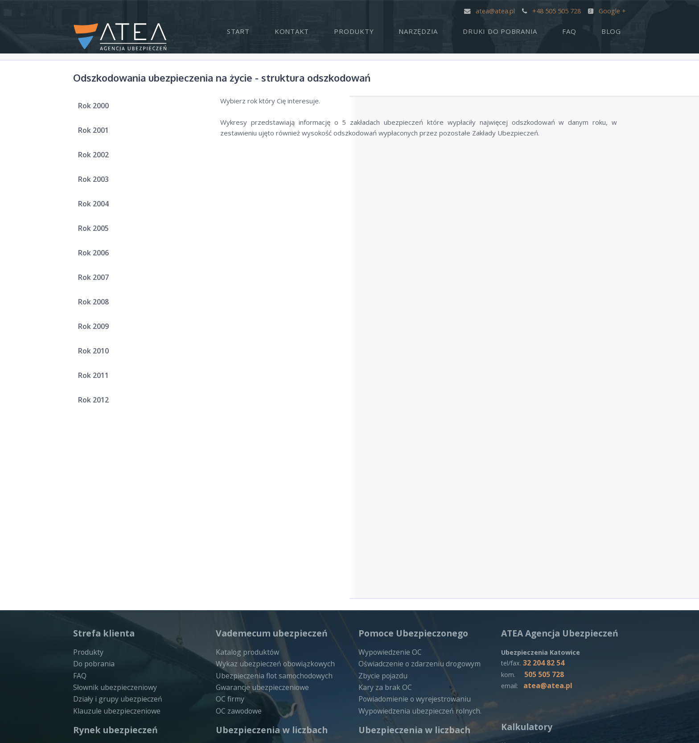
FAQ (584, 29)
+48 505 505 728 (551, 10)
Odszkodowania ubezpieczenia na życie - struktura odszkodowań (261, 77)
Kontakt (346, 29)
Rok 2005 (97, 230)
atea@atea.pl (490, 10)
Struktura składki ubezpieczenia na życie (276, 584)
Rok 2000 (97, 108)
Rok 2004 (97, 206)
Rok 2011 (97, 378)
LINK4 (82, 691)
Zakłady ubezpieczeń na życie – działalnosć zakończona (121, 607)
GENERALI (517, 632)
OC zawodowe (238, 523)
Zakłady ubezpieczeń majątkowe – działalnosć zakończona (126, 627)
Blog (616, 29)
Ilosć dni (513, 594)
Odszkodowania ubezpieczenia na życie (418, 561)
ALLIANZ (371, 671)
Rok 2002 (97, 157)
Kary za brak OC (383, 501)
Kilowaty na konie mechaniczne (548, 583)
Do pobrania (92, 478)
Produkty (398, 29)
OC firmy (229, 512)
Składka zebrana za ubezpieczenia (268, 572)
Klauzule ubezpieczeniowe (113, 523)
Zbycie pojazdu (381, 490)
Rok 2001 (97, 132)
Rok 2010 (97, 353)
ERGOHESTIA (522, 643)
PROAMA (372, 682)
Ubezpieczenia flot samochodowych (271, 490)
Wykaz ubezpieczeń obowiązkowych (271, 478)
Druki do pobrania (525, 29)
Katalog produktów (245, 467)
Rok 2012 (97, 402)
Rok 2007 (97, 279)
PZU (79, 669)
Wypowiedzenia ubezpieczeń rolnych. (415, 523)
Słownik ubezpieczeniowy (112, 501)
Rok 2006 (97, 255)
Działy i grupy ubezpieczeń (114, 512)
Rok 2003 (97, 181)
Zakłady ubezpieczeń (248, 561)
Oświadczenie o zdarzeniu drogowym (415, 478)
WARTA (84, 680)
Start (302, 29)
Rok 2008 (97, 304)
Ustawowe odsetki (530, 571)
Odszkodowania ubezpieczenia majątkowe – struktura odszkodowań (273, 620)
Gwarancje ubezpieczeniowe (260, 501)
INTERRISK (233, 673)
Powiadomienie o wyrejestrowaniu (411, 512)
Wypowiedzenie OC (388, 467)
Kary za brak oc (524, 560)
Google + (607, 10)
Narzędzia (453, 29)
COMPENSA (234, 662)
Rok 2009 (97, 328)
